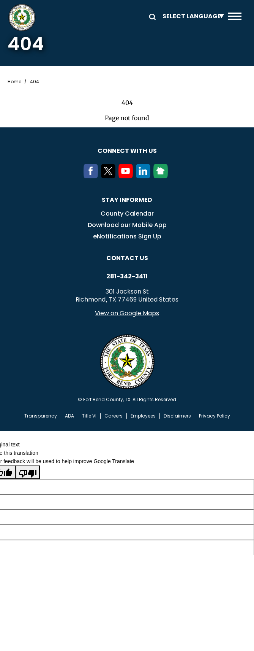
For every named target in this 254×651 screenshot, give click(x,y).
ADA (69, 416)
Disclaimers (177, 416)
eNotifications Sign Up (127, 236)
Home (14, 81)
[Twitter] (109, 176)
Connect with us (127, 150)
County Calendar (127, 213)
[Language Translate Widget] (191, 16)
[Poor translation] (28, 472)
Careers (113, 416)
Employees (143, 416)
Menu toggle (234, 16)
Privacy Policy (214, 416)
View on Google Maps (127, 313)
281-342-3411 (127, 276)
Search (151, 16)
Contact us (127, 258)
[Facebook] (92, 176)
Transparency (40, 416)
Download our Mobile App (127, 225)
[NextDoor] (162, 176)
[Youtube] (127, 176)
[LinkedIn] (144, 176)
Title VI (89, 416)
